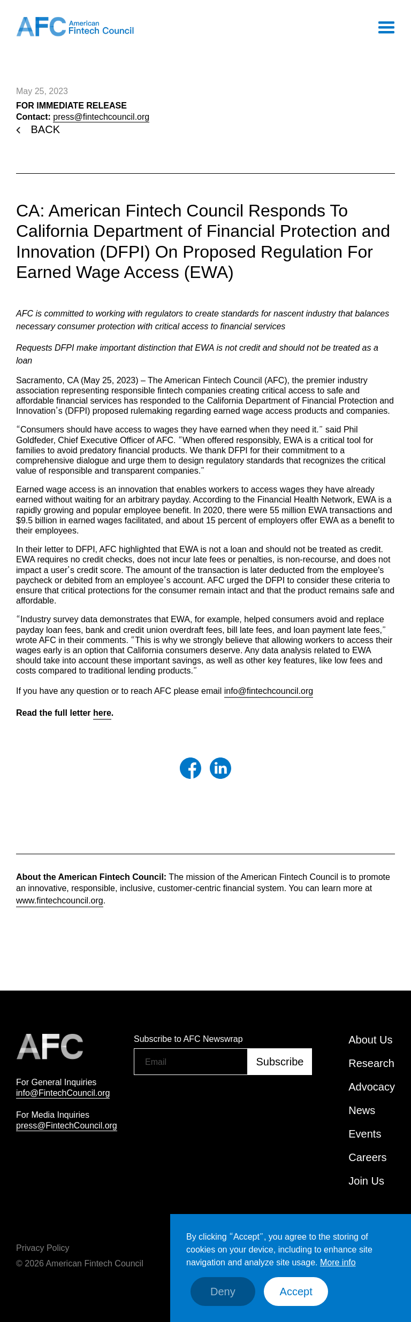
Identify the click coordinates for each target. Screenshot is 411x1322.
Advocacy (371, 1086)
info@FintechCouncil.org (63, 1092)
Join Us (366, 1181)
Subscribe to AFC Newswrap (188, 1038)
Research (371, 1063)
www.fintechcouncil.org (59, 900)
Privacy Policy (43, 1247)
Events (364, 1133)
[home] (75, 26)
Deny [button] (222, 1291)
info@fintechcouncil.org (269, 690)
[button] (386, 26)
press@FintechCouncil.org (66, 1125)
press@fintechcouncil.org (101, 116)
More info (338, 1262)
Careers (367, 1157)
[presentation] (215, 1102)
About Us (370, 1039)
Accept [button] (296, 1291)
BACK (45, 129)
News (361, 1110)
